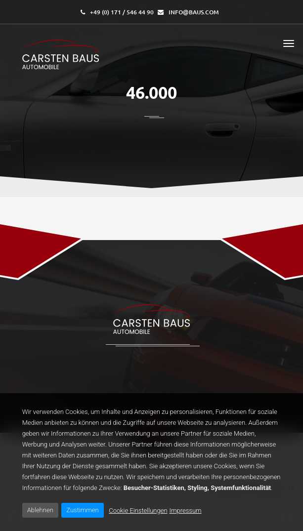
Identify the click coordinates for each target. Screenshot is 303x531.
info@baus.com (194, 12)
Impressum (186, 510)
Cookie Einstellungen (138, 510)
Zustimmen (82, 510)
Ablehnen (40, 510)
